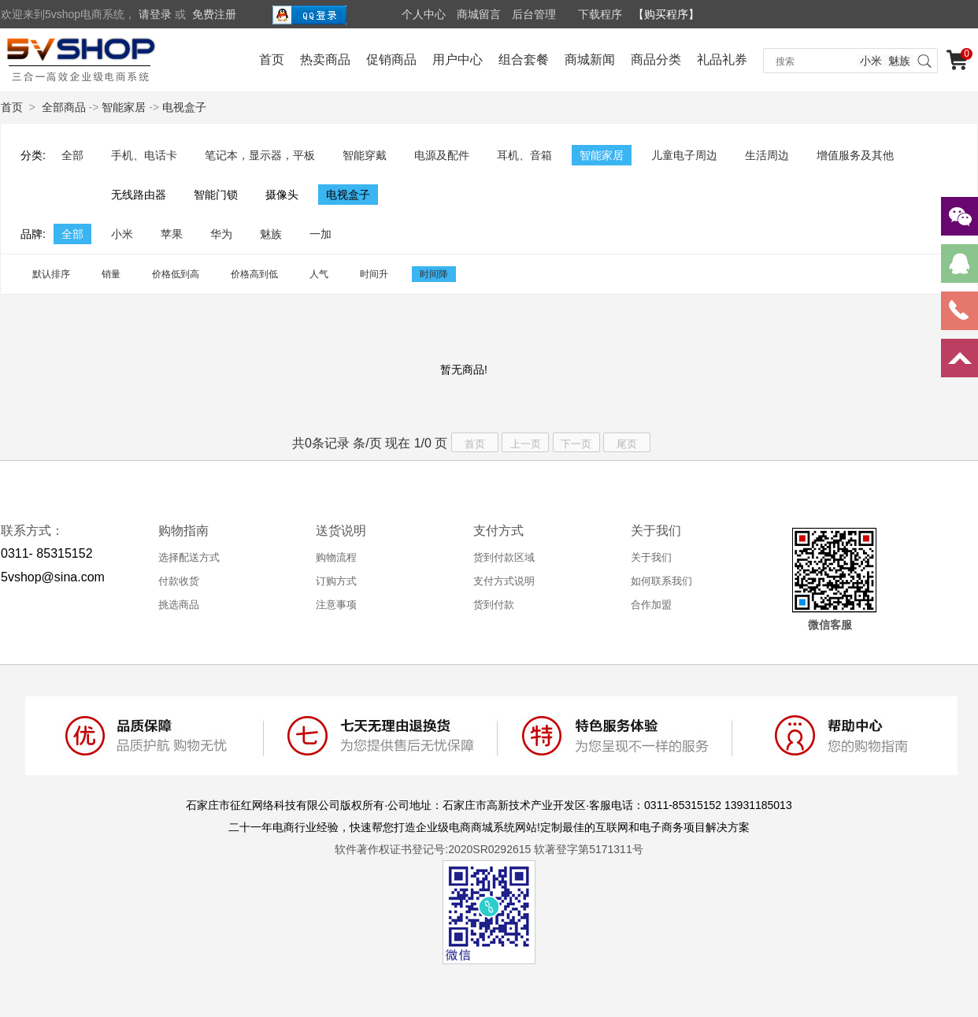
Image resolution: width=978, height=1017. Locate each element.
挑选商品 (178, 605)
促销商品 (391, 59)
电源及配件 (441, 155)
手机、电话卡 (144, 155)
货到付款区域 (504, 557)
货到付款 (493, 605)
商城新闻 (590, 59)
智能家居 (124, 107)
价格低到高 (175, 274)
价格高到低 (254, 274)
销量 (111, 274)
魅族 (899, 60)
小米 (871, 60)
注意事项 (336, 605)
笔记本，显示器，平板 (260, 155)
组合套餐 (523, 59)
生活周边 (767, 155)
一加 (320, 234)
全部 (72, 155)
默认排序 (51, 274)
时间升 (374, 274)
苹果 (172, 234)
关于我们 (651, 557)
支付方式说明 (504, 581)
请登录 (155, 14)
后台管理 (534, 14)
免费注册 (214, 14)
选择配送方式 (189, 557)
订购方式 (336, 581)
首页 (271, 59)
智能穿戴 (365, 155)
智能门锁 (216, 194)
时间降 (434, 274)
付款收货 (178, 581)
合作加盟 (651, 605)
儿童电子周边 (684, 155)
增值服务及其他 (855, 155)
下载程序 (600, 14)
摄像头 (281, 194)
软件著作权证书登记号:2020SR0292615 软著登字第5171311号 (489, 849)
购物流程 (336, 557)
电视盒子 (184, 107)
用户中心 (457, 59)
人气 (318, 274)
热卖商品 (325, 59)
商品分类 (656, 59)
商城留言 (479, 14)
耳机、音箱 (524, 155)
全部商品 (64, 107)
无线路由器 (138, 194)
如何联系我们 (661, 581)
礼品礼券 (722, 59)
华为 (221, 234)
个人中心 (424, 14)
